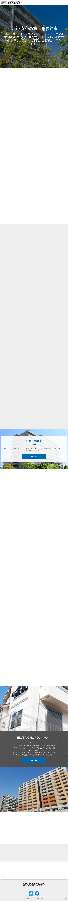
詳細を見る (34, 457)
